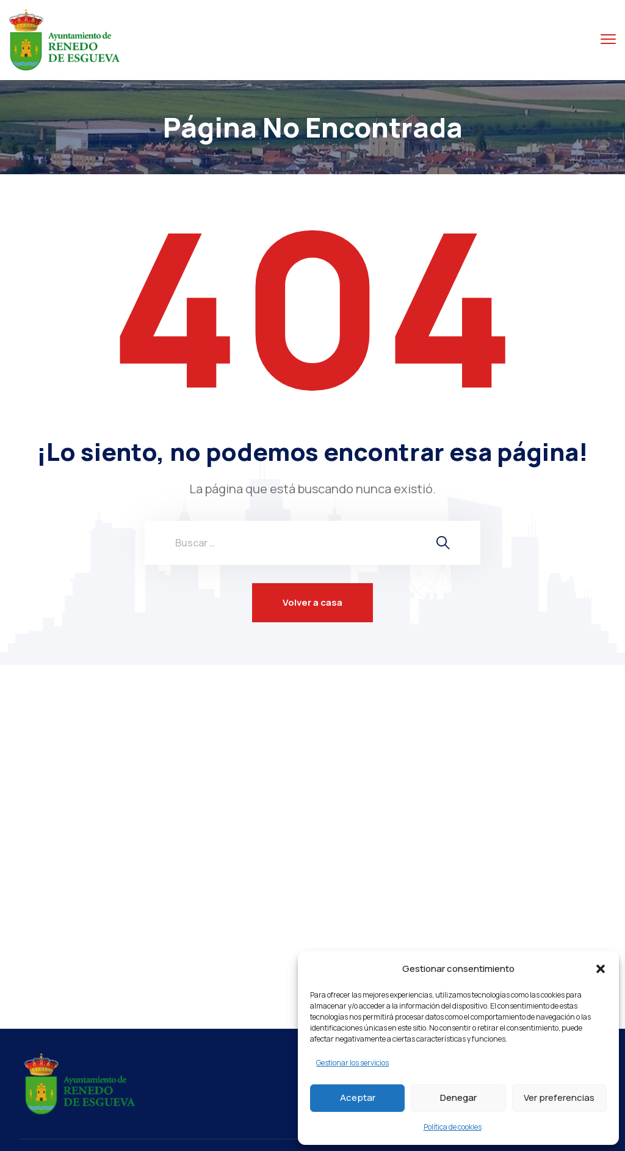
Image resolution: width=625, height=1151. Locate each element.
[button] (600, 969)
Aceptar (357, 1097)
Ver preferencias (559, 1097)
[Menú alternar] (608, 39)
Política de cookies (453, 1127)
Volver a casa (312, 602)
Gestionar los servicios (352, 1062)
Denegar (458, 1097)
